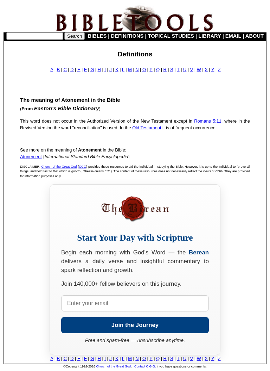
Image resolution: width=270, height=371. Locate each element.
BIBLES (97, 36)
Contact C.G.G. (145, 366)
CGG (82, 166)
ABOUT (254, 36)
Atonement (31, 156)
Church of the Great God (59, 166)
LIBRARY (209, 36)
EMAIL (233, 36)
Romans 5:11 (207, 121)
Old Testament (146, 127)
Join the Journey (135, 325)
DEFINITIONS (127, 36)
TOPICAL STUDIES (171, 36)
